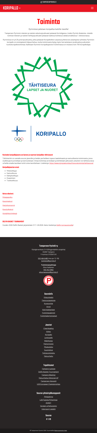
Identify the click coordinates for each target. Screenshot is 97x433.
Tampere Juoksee (48, 369)
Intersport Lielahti (49, 409)
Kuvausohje (48, 303)
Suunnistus (48, 350)
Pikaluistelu (48, 347)
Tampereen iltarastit (48, 381)
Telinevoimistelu (48, 353)
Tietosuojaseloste (48, 300)
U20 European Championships (48, 384)
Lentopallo (48, 338)
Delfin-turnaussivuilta (64, 225)
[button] (20, 8)
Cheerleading (48, 328)
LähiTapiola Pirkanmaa (48, 400)
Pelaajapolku (7, 197)
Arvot (48, 307)
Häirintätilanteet (48, 310)
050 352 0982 (48, 270)
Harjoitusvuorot (9, 205)
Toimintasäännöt (48, 313)
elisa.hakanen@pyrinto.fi (48, 272)
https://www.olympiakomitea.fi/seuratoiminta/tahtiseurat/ (71, 163)
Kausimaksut (7, 201)
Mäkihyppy (48, 341)
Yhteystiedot (48, 297)
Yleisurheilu (48, 356)
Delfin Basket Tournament (48, 372)
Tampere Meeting (48, 375)
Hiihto (48, 331)
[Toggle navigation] (92, 8)
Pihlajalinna (48, 397)
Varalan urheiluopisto (48, 406)
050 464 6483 (43, 258)
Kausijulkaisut (8, 209)
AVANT (48, 403)
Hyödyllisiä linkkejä (10, 213)
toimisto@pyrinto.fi (48, 261)
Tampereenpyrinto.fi (48, 2)
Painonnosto (48, 344)
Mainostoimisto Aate (60, 430)
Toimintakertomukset (48, 316)
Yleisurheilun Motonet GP (48, 378)
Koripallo (48, 335)
